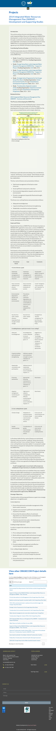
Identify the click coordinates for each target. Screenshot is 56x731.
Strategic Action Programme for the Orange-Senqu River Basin (24, 607)
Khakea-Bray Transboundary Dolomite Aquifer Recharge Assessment (25, 637)
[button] (28, 8)
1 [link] (43, 643)
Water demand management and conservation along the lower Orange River (27, 613)
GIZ (14, 61)
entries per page (18, 582)
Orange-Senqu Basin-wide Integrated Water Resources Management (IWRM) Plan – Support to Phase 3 (27, 72)
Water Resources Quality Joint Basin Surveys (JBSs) (21, 623)
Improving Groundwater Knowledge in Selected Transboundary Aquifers (26, 634)
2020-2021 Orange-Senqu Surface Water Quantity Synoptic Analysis (25, 640)
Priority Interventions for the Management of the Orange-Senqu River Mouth (27, 597)
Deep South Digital (31, 725)
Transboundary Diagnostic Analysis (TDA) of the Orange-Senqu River (25, 616)
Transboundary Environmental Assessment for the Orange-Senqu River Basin (27, 610)
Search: (31, 582)
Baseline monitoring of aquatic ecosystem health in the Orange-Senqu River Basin (28, 600)
